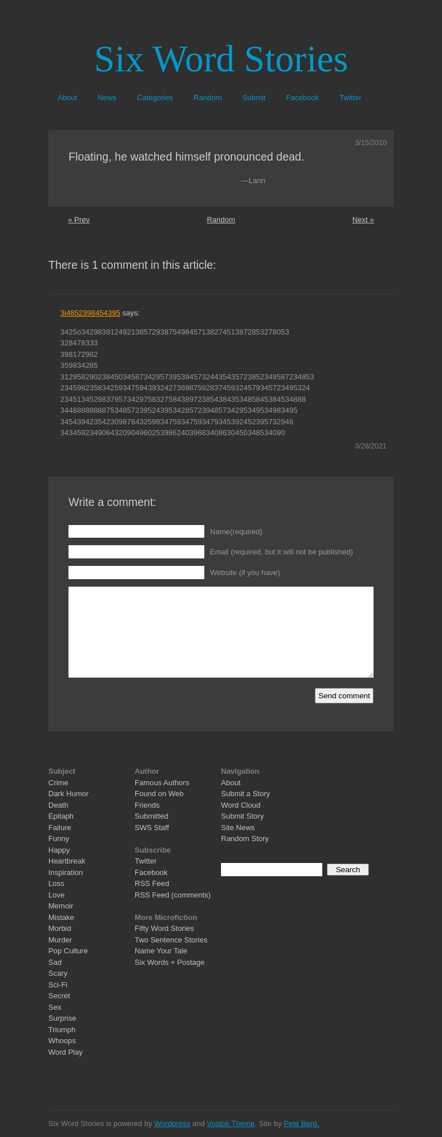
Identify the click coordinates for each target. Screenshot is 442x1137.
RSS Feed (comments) (173, 895)
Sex (54, 1007)
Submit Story (242, 816)
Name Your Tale (161, 950)
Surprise (62, 1018)
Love (56, 895)
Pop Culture (68, 950)
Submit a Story (245, 793)
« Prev (79, 219)
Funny (58, 838)
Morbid (59, 928)
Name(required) (236, 531)
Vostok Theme (231, 1123)
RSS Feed (152, 883)
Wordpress (172, 1123)
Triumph (61, 1029)
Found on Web (159, 793)
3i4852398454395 (90, 313)
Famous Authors (162, 782)
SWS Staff (152, 827)
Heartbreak (66, 861)
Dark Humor (68, 793)
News (107, 97)
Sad (55, 962)
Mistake (61, 917)
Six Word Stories (221, 58)
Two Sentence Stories (171, 940)
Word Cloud (240, 805)
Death (58, 805)
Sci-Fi (57, 984)
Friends (147, 805)
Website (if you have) (245, 572)
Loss (56, 883)
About (67, 97)
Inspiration (65, 872)
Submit (253, 97)
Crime (58, 782)
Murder (60, 940)
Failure (59, 827)
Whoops (62, 1040)
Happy (59, 850)
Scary (57, 973)
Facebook (302, 97)
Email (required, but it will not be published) (281, 551)
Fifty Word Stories (164, 928)
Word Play (65, 1052)
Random (207, 97)
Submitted (152, 816)
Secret (59, 995)
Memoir (60, 906)
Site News (238, 827)
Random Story (245, 838)
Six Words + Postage (170, 962)
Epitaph (61, 816)
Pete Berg (300, 1123)
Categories (155, 97)
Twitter (350, 97)
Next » (363, 219)
